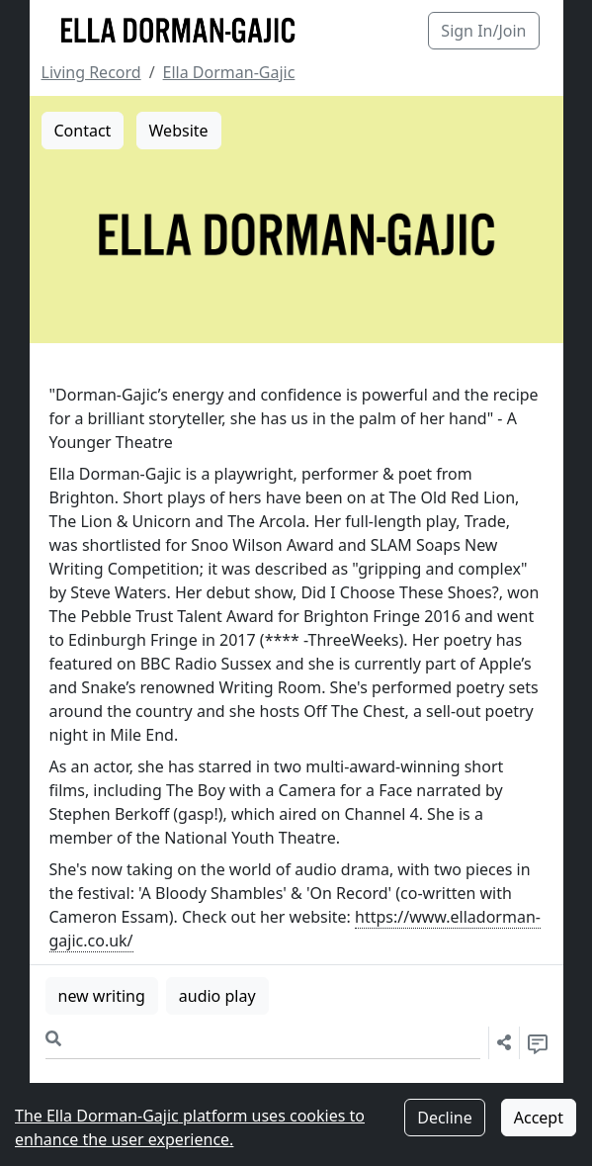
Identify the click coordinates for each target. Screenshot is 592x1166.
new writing (101, 996)
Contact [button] (83, 130)
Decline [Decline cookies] (444, 1117)
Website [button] (179, 130)
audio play (217, 996)
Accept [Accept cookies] (538, 1117)
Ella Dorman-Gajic (229, 72)
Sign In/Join (483, 31)
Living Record (91, 72)
